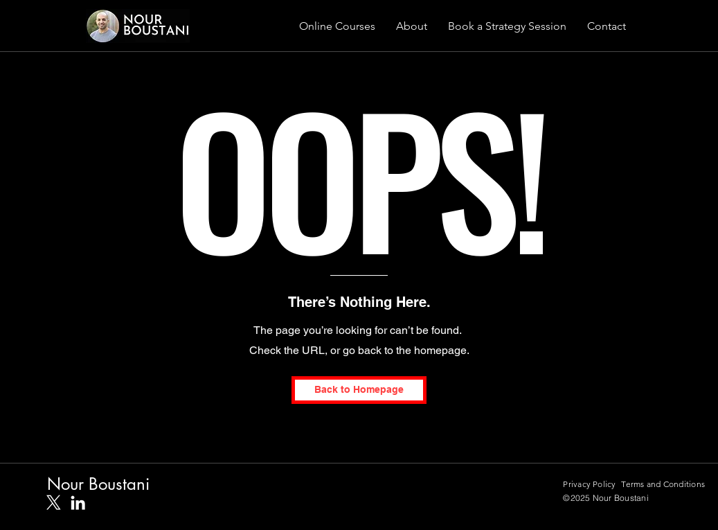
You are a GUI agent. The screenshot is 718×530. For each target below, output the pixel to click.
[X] (54, 503)
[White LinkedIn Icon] (78, 503)
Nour (68, 484)
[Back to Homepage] (359, 390)
